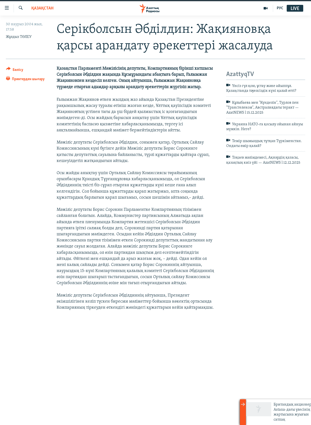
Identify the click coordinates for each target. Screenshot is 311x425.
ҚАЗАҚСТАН (42, 8)
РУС (280, 8)
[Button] (14, 71)
